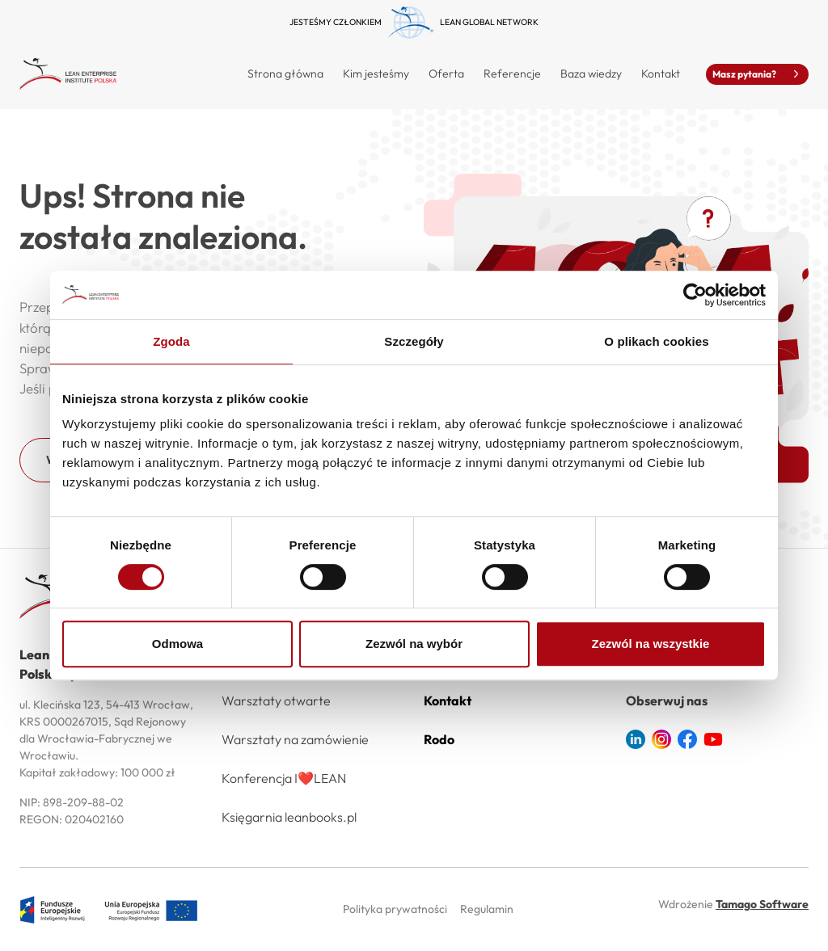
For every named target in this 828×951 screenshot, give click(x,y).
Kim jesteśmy (376, 73)
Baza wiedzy (591, 73)
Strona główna (285, 73)
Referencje (512, 73)
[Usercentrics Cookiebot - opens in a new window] (695, 295)
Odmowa (177, 643)
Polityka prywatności (395, 909)
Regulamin (486, 909)
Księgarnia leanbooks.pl (289, 817)
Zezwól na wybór (414, 643)
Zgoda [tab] (171, 341)
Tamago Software (762, 904)
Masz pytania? (757, 74)
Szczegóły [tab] (413, 341)
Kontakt (660, 73)
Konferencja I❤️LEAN (284, 778)
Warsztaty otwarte (276, 700)
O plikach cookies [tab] (656, 341)
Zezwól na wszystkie (651, 643)
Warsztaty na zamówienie (295, 739)
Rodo (439, 739)
